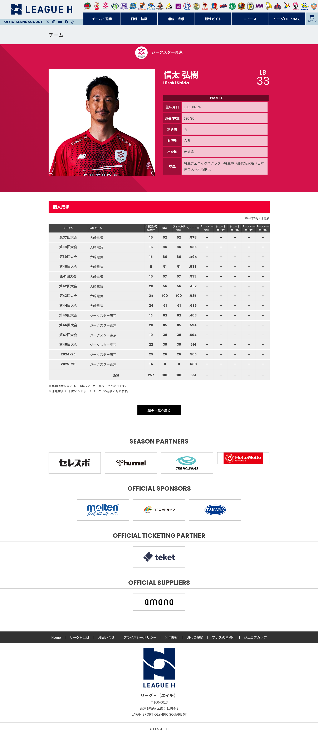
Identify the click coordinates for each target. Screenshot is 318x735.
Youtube (60, 22)
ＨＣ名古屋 (250, 6)
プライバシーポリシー (140, 637)
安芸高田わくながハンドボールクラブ (187, 6)
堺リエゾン (178, 6)
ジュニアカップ (255, 637)
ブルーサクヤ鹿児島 (304, 6)
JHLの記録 (195, 637)
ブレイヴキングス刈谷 (160, 6)
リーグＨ (41, 9)
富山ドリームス (124, 6)
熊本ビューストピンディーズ (296, 6)
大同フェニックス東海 (151, 6)
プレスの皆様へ (223, 637)
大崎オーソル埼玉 (96, 6)
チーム (56, 34)
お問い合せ (106, 637)
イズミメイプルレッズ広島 (277, 6)
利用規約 (171, 637)
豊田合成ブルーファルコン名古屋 (142, 6)
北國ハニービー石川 (232, 6)
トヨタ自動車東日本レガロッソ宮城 (87, 6)
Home (56, 637)
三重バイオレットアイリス (259, 6)
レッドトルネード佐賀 (205, 6)
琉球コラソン (214, 6)
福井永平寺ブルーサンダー (133, 6)
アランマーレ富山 (223, 6)
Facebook (66, 22)
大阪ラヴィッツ (268, 6)
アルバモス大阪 (169, 6)
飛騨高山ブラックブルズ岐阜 (241, 6)
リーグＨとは (79, 637)
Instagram (54, 22)
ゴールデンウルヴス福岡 (196, 6)
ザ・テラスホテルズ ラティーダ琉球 (314, 6)
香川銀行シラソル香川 (287, 6)
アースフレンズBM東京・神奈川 (115, 6)
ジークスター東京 (106, 6)
